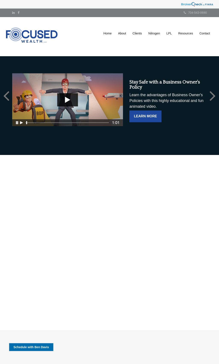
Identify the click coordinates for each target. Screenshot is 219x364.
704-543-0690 (195, 12)
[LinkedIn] (13, 12)
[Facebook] (18, 12)
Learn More (145, 116)
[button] (122, 33)
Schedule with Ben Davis (31, 347)
